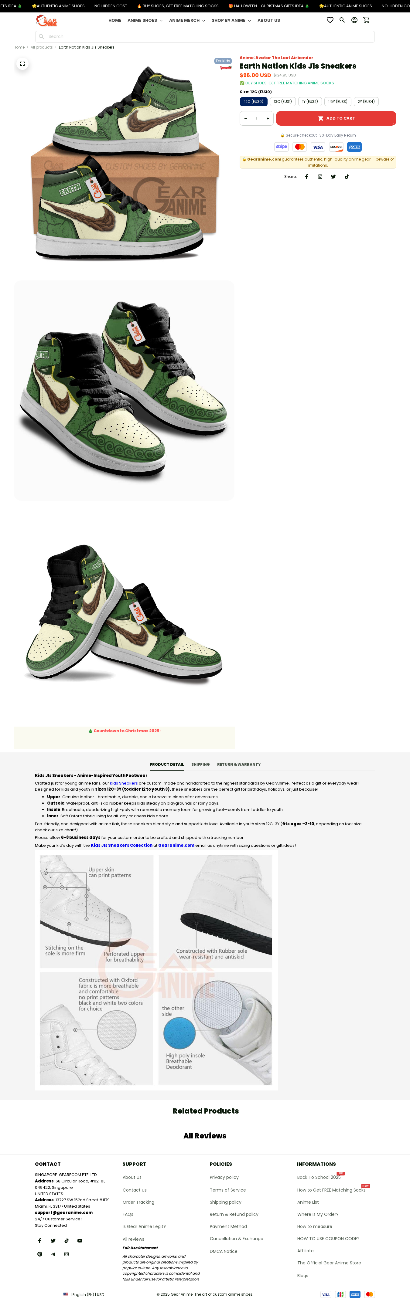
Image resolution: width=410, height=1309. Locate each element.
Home (19, 47)
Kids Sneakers (124, 783)
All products (42, 47)
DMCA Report (47, 1294)
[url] (64, 1213)
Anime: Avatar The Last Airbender (276, 58)
